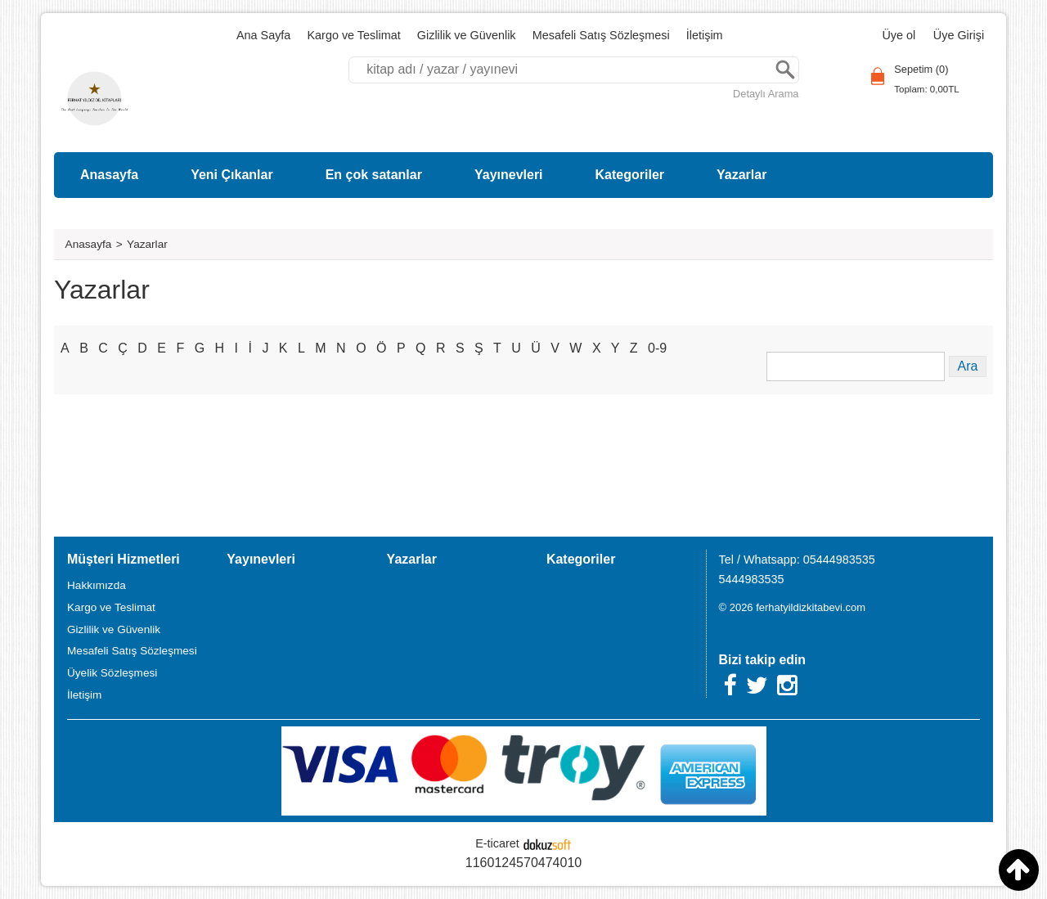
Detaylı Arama (765, 94)
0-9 (657, 348)
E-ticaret (497, 843)
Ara (785, 70)
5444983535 (751, 579)
